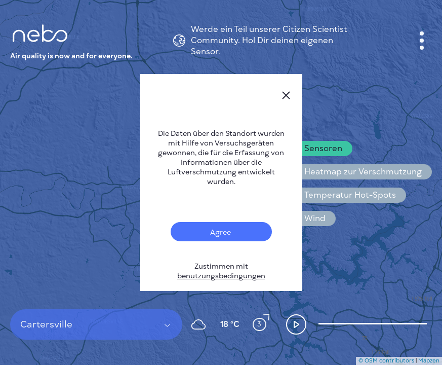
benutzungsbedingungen (221, 276)
